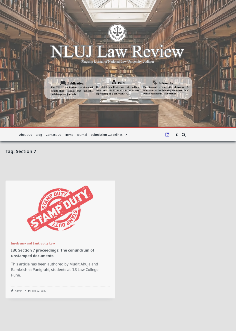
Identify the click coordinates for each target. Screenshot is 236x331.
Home (69, 135)
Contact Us (53, 135)
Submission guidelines (109, 135)
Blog (39, 135)
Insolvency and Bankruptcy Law (33, 269)
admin (18, 316)
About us (25, 135)
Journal (82, 135)
